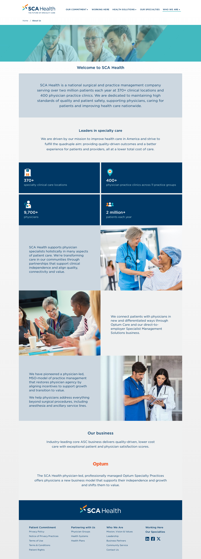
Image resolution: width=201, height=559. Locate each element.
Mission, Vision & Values (119, 531)
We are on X (158, 539)
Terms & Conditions (39, 545)
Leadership (112, 536)
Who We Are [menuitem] (170, 9)
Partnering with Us (83, 527)
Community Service (117, 545)
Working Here (154, 527)
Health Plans (78, 540)
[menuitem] (38, 8)
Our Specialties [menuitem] (150, 9)
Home (25, 20)
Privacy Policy (36, 531)
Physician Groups (80, 531)
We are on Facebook (153, 539)
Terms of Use (36, 540)
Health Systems (79, 536)
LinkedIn (147, 538)
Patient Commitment (42, 527)
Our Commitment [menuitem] (76, 9)
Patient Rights (37, 550)
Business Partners (116, 540)
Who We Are (114, 527)
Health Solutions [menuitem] (123, 9)
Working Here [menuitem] (100, 9)
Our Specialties (155, 531)
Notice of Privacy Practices (43, 536)
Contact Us (112, 550)
